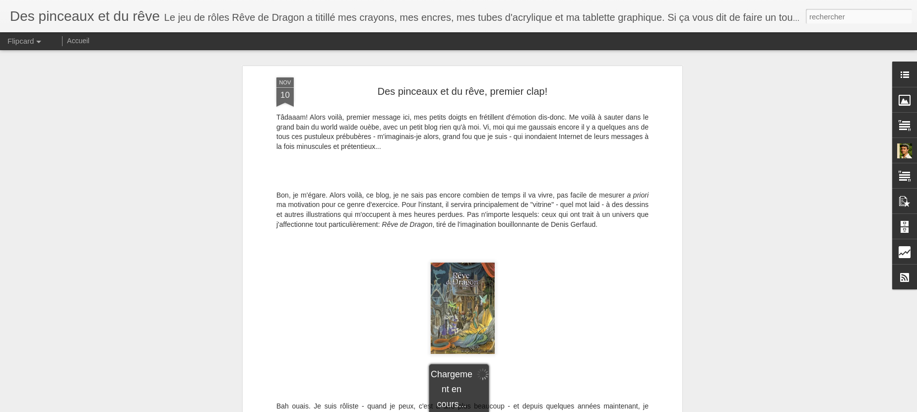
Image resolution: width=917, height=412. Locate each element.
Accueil (78, 41)
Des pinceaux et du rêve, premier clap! (462, 91)
